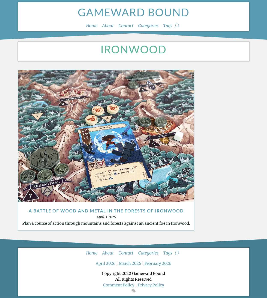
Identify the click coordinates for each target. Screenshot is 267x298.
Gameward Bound (133, 12)
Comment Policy (118, 285)
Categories (148, 26)
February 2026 (158, 263)
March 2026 (130, 263)
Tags (167, 26)
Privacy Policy (151, 285)
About (108, 26)
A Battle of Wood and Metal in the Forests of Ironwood (106, 210)
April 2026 (105, 263)
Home (91, 26)
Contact (125, 26)
